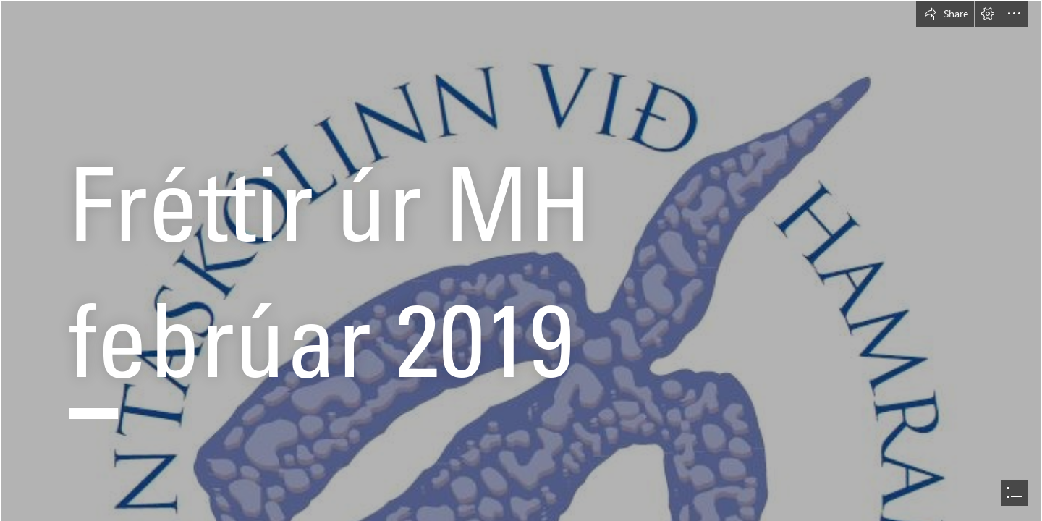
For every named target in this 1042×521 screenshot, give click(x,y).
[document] (521, 260)
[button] (945, 14)
